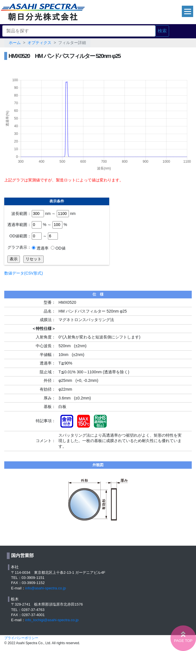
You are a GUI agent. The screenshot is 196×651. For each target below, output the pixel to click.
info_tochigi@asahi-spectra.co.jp (52, 620)
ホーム (15, 42)
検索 (162, 30)
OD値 (60, 248)
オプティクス (39, 42)
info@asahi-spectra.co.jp (45, 588)
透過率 (42, 248)
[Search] (78, 31)
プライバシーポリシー (21, 638)
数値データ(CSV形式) (23, 273)
